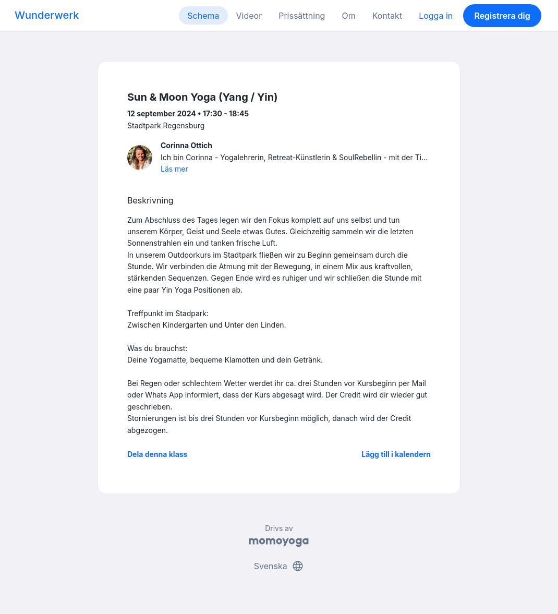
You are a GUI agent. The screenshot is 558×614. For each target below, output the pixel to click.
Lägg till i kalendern (396, 454)
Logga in (436, 15)
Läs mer (174, 168)
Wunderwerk (47, 15)
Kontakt (387, 15)
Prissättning (301, 15)
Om (348, 15)
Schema (203, 15)
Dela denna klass (157, 454)
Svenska (279, 566)
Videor (249, 15)
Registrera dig (502, 15)
